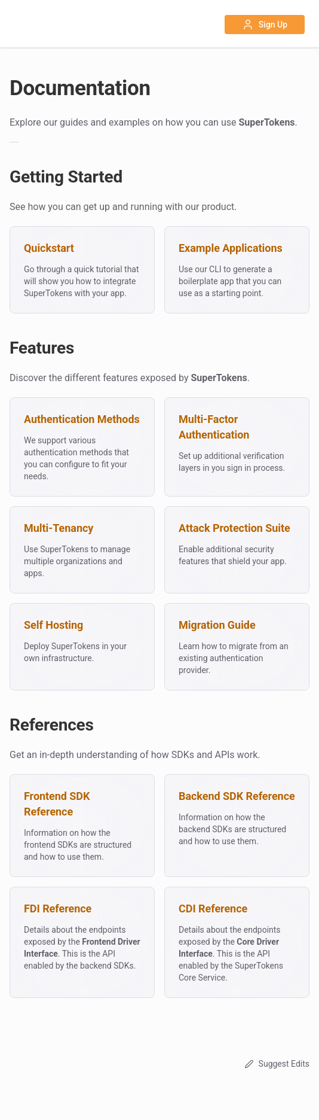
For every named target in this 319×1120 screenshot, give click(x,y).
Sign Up (264, 24)
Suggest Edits (275, 1064)
